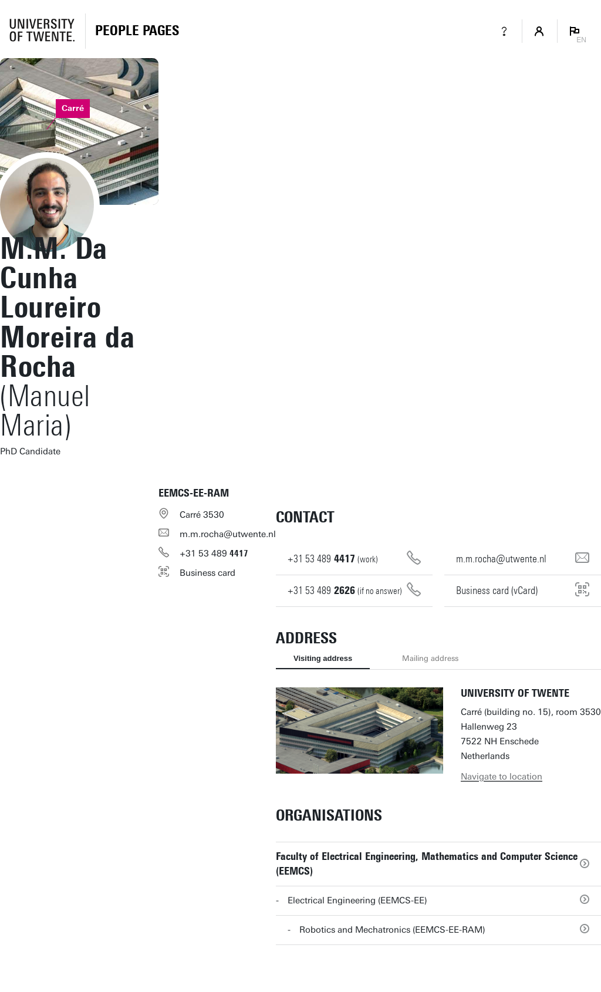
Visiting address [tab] (322, 658)
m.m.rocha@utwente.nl (228, 534)
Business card (207, 573)
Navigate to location (501, 776)
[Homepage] (137, 31)
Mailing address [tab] (430, 658)
